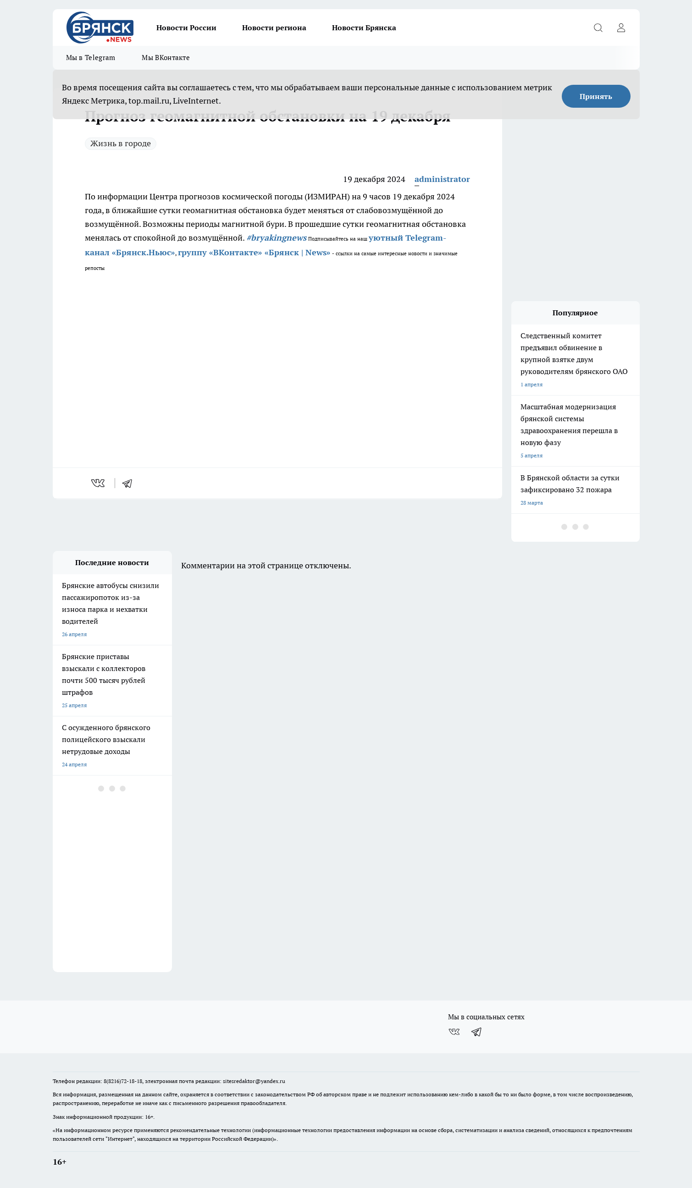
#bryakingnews (276, 237)
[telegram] (130, 483)
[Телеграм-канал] (476, 1032)
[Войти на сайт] (621, 27)
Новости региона (274, 27)
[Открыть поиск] (598, 27)
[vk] (99, 483)
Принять (596, 96)
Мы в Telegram (91, 57)
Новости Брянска (364, 27)
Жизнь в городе (120, 143)
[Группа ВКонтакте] (454, 1032)
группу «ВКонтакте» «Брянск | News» (254, 252)
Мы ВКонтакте (166, 57)
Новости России (186, 27)
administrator (442, 179)
